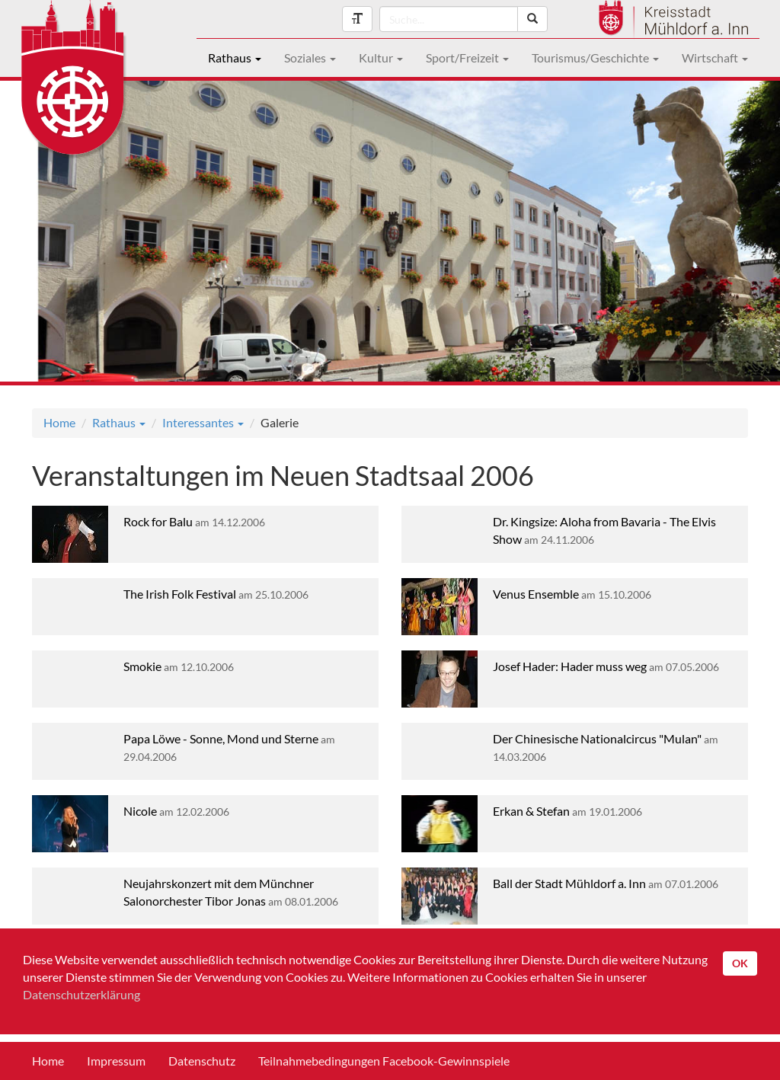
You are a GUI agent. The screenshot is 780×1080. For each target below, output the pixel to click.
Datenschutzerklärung (81, 994)
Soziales (310, 57)
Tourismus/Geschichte (595, 57)
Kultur (381, 57)
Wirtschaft (715, 57)
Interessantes (203, 422)
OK (740, 963)
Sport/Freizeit (467, 57)
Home (59, 422)
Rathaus (234, 57)
